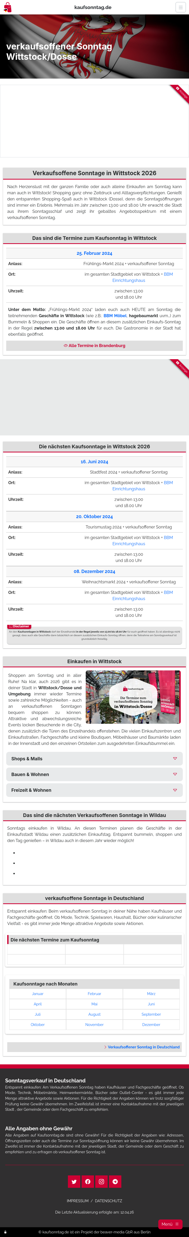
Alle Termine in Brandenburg (94, 345)
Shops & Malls (26, 758)
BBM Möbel (115, 315)
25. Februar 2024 (94, 253)
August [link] (94, 1014)
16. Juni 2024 (94, 461)
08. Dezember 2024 (94, 571)
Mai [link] (94, 1004)
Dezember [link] (151, 1024)
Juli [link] (38, 1014)
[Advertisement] (94, 121)
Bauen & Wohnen (30, 774)
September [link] (151, 1014)
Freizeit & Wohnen (31, 790)
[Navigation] (181, 7)
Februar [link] (94, 993)
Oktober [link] (38, 1024)
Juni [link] (151, 1004)
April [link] (38, 1004)
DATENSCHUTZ (108, 1201)
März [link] (151, 993)
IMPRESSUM (78, 1201)
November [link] (94, 1024)
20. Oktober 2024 (94, 516)
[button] (170, 1224)
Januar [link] (37, 993)
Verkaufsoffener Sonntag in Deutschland (142, 1047)
